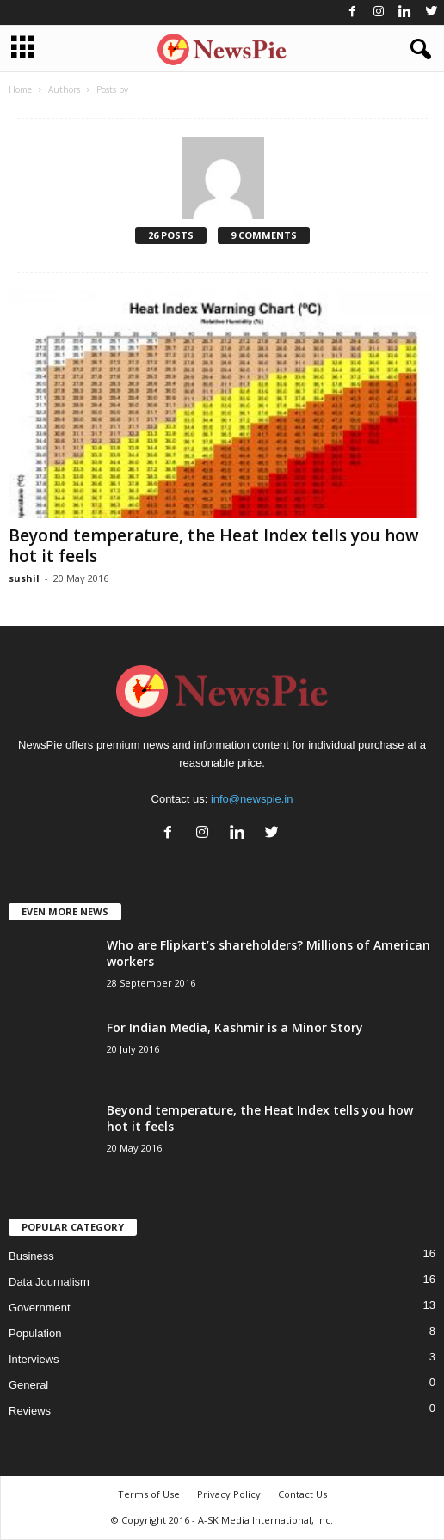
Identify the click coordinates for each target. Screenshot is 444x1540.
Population (35, 1333)
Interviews (34, 1359)
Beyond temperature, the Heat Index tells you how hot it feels (214, 545)
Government (40, 1307)
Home (20, 89)
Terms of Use (149, 1494)
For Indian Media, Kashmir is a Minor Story (235, 1027)
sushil (24, 577)
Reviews (30, 1410)
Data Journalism (49, 1281)
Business (31, 1256)
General (28, 1384)
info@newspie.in (252, 798)
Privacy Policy (229, 1494)
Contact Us (302, 1494)
